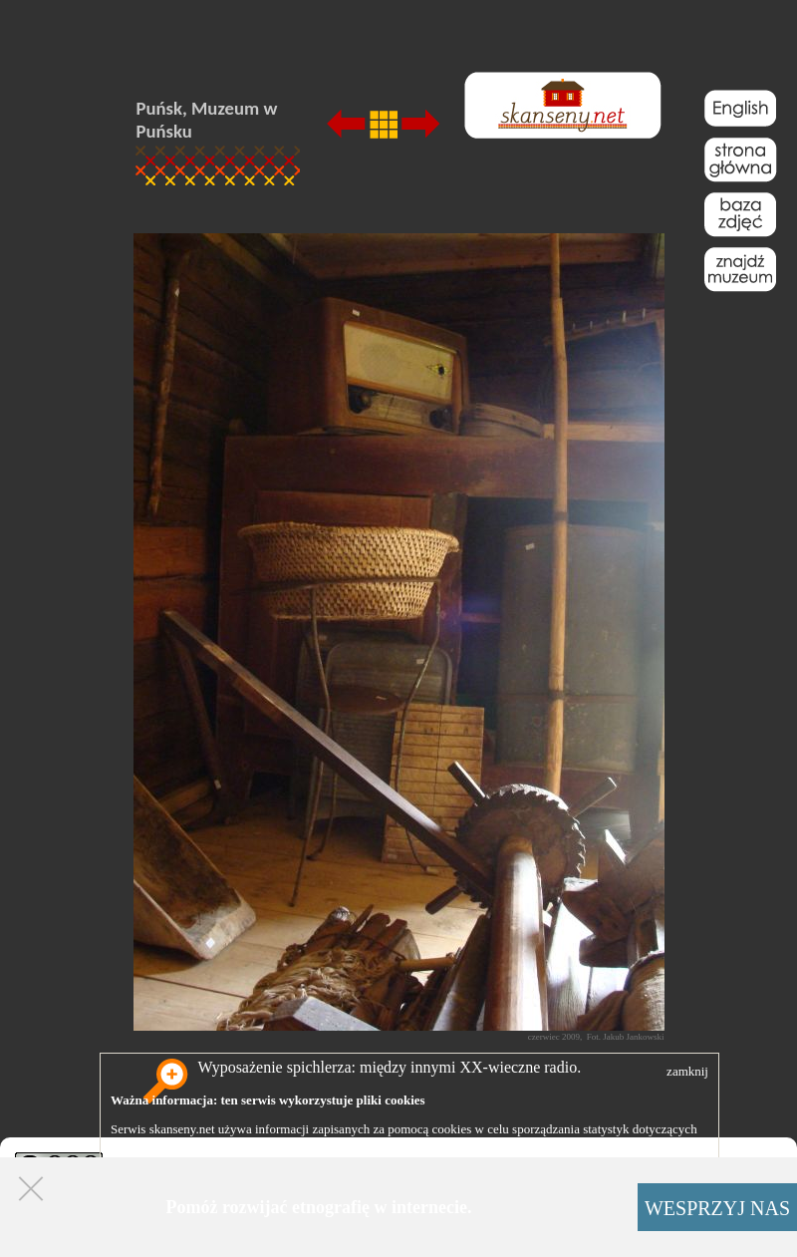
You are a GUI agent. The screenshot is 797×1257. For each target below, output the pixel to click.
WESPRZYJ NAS (717, 1208)
